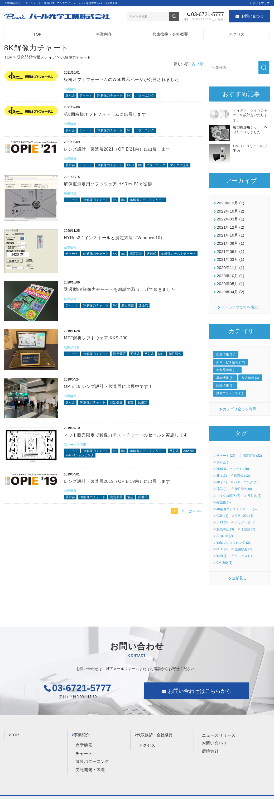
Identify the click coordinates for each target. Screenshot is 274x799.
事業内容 (104, 35)
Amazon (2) (225, 529)
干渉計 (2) (248, 522)
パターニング (150, 96)
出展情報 (71, 89)
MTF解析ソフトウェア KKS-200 (98, 341)
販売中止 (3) (225, 522)
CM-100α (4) (244, 509)
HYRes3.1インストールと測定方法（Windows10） (118, 240)
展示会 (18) (225, 456)
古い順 (197, 64)
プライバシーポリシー (22, 793)
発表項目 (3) (250, 371)
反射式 (154, 358)
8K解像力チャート (112, 96)
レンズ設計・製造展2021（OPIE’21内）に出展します (121, 151)
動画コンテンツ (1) (229, 387)
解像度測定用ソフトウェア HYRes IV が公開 (111, 187)
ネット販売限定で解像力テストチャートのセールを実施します (130, 438)
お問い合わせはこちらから (199, 684)
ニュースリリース (218, 728)
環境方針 (210, 745)
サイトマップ (261, 3)
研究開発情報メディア (34, 58)
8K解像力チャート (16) (233, 462)
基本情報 (71, 251)
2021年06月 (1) (229, 248)
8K (133, 96)
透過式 (157, 257)
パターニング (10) (246, 476)
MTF (167, 358)
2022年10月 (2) (229, 211)
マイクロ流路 (187, 168)
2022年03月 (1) (229, 218)
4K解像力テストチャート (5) (237, 502)
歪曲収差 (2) (243, 543)
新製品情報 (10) (227, 363)
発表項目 (71, 197)
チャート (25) (226, 449)
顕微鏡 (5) (224, 496)
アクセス (236, 35)
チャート (87, 96)
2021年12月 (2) (229, 226)
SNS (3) (222, 516)
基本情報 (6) (225, 371)
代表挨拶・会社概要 (170, 35)
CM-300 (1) (225, 556)
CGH (135, 168)
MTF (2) (222, 543)
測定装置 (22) (252, 449)
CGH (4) (222, 509)
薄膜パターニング (92, 752)
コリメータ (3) (245, 516)
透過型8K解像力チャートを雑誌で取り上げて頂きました (123, 292)
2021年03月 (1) (229, 256)
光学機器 (83, 736)
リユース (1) (243, 549)
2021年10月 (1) (229, 233)
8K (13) (222, 469)
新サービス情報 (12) (230, 356)
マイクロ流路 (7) (228, 489)
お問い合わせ (252, 17)
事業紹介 (84, 727)
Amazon (71, 459)
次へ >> (195, 515)
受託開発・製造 (90, 760)
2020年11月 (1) (229, 263)
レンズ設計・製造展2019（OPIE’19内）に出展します (121, 484)
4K (118, 204)
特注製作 (182, 358)
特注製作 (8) (243, 482)
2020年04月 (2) (229, 286)
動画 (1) (222, 549)
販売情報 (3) (225, 379)
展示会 (70, 96)
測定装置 (140, 257)
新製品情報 (72, 351)
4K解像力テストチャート (153, 204)
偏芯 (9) (222, 482)
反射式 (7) (254, 489)
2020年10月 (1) (229, 271)
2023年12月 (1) (229, 203)
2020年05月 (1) (229, 278)
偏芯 (134, 406)
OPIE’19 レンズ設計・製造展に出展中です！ (111, 389)
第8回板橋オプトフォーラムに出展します (107, 115)
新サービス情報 (76, 448)
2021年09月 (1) (229, 241)
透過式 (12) (242, 469)
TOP (37, 35)
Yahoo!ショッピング (98, 459)
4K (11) (222, 476)
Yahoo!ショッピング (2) (233, 536)
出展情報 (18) (225, 348)
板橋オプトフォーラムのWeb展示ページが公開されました (125, 79)
